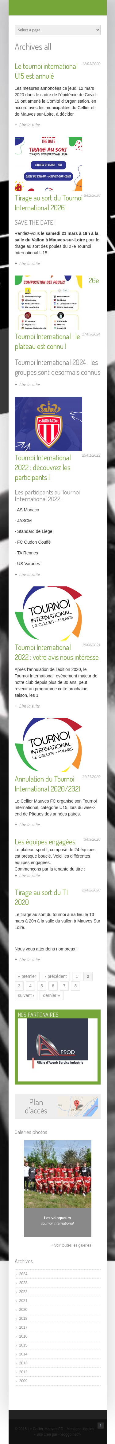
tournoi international (57, 1223)
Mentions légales (80, 1429)
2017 (23, 1327)
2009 (23, 1381)
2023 (23, 1283)
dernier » (51, 995)
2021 (23, 1301)
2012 (23, 1372)
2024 (23, 1274)
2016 (23, 1336)
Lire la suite (29, 125)
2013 (23, 1363)
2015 (23, 1345)
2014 (23, 1354)
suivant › (26, 995)
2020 (23, 1309)
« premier (27, 976)
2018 (23, 1318)
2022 (23, 1292)
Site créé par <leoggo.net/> (58, 1434)
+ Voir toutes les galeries (71, 1245)
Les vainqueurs (57, 1218)
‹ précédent (56, 976)
